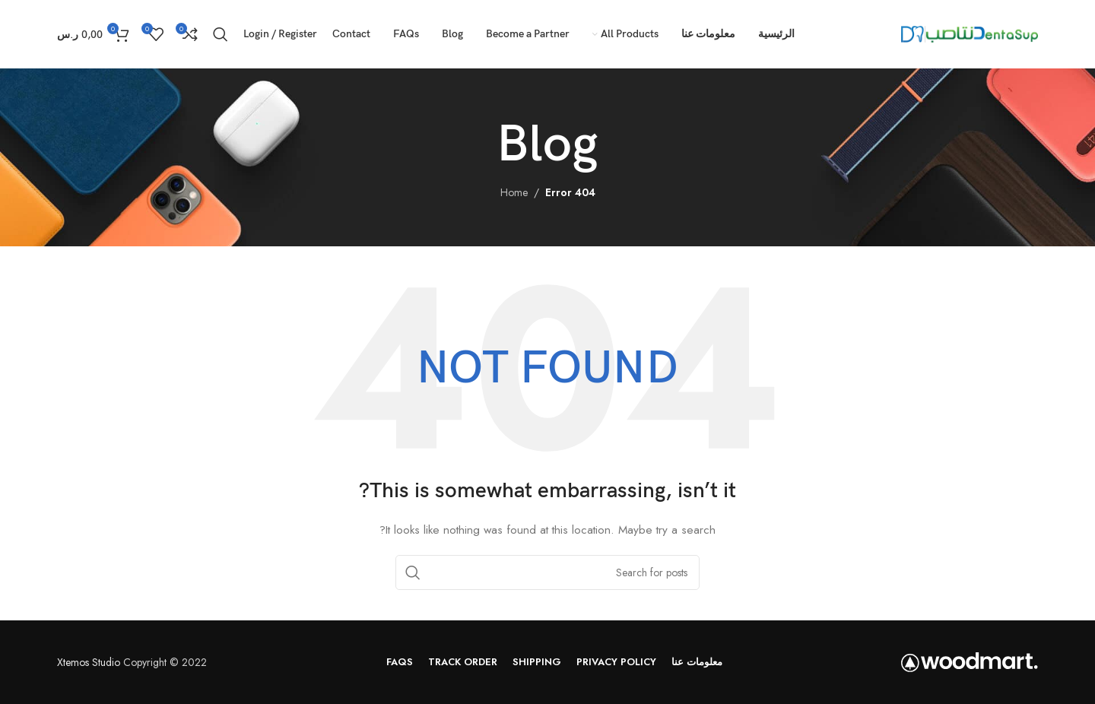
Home (514, 192)
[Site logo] (969, 32)
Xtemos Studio (88, 662)
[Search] (220, 34)
